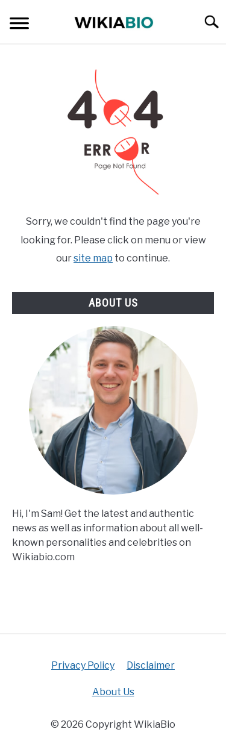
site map (93, 258)
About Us (113, 692)
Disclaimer (151, 665)
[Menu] (19, 25)
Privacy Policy (83, 665)
